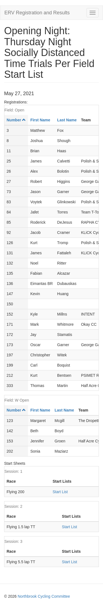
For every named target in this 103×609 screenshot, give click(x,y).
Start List (60, 492)
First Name (40, 120)
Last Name (67, 120)
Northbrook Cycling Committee (44, 596)
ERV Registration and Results (37, 12)
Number (16, 120)
